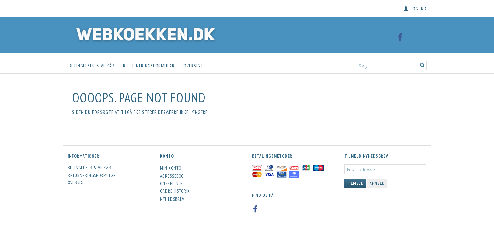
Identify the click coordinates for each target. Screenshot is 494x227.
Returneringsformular (149, 66)
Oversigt (193, 66)
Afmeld (377, 183)
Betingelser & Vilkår (91, 66)
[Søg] (422, 65)
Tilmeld (355, 183)
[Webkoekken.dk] (144, 33)
